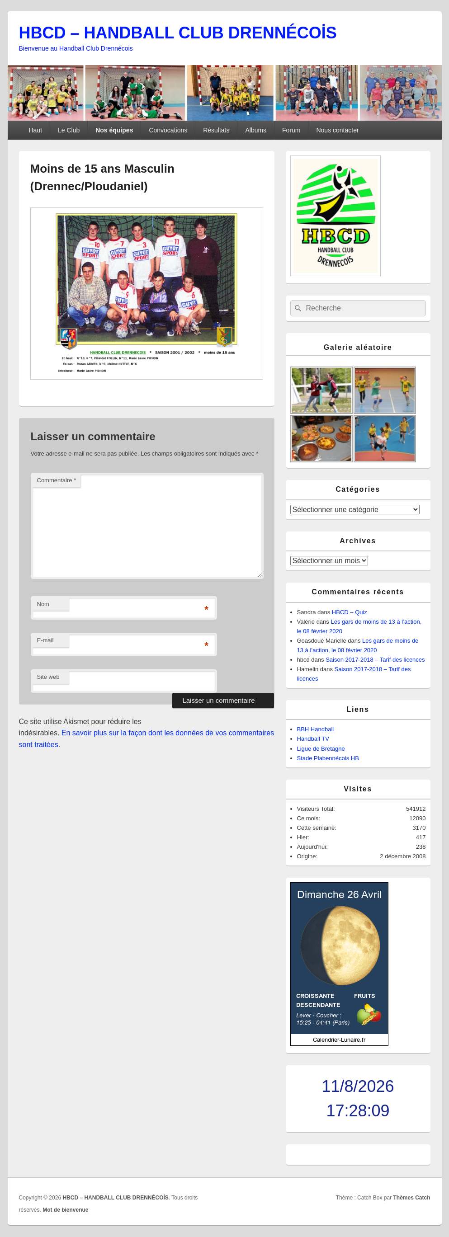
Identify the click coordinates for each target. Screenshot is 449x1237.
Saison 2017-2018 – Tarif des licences (375, 659)
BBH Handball (315, 729)
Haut (35, 130)
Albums (255, 130)
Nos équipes (114, 130)
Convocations (168, 130)
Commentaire (56, 480)
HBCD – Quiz (349, 612)
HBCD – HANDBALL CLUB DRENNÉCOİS (178, 33)
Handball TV (313, 738)
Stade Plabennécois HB (328, 758)
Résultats (216, 130)
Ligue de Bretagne (321, 748)
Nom (43, 604)
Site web (48, 676)
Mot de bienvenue (65, 1210)
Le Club (69, 130)
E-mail (45, 640)
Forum (291, 130)
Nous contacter (337, 130)
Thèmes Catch (411, 1198)
